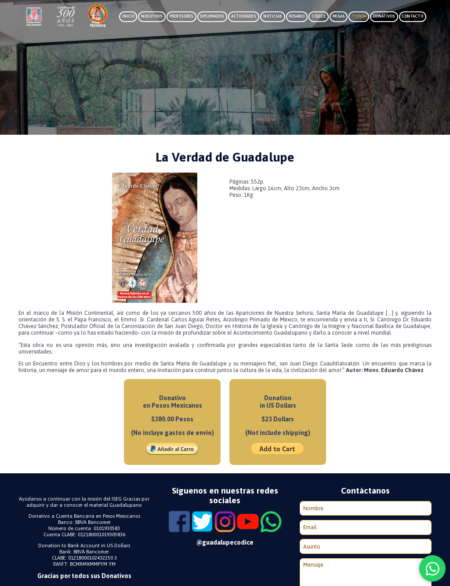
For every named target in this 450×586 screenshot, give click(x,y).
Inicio (128, 16)
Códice (319, 16)
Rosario (297, 16)
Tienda (359, 16)
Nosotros (152, 16)
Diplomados (212, 16)
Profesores (181, 16)
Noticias (272, 16)
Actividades (243, 16)
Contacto (412, 16)
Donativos (384, 16)
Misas (339, 16)
